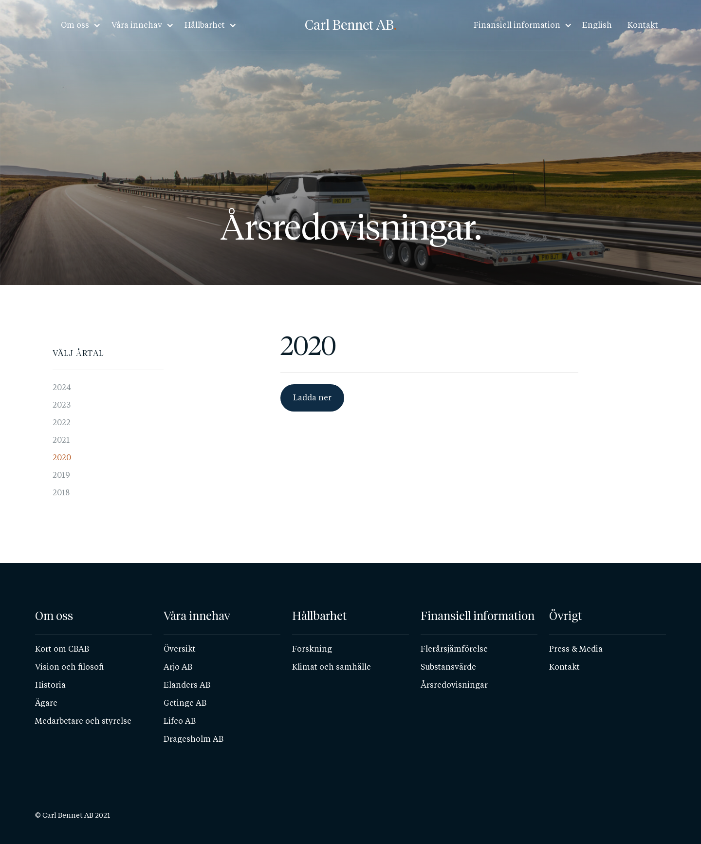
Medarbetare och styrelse (83, 721)
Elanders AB (187, 685)
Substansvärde (448, 667)
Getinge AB (185, 703)
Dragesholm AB (193, 739)
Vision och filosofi (69, 667)
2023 (62, 405)
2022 (62, 422)
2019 (61, 475)
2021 (61, 440)
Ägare (46, 703)
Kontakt (642, 25)
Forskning (312, 649)
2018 (61, 492)
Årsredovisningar (454, 685)
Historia (50, 685)
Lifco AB (180, 721)
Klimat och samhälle (331, 667)
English (597, 25)
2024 (62, 387)
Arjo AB (178, 667)
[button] (78, 25)
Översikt (180, 649)
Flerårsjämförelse (454, 649)
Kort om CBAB (62, 649)
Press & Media (576, 649)
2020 (62, 457)
